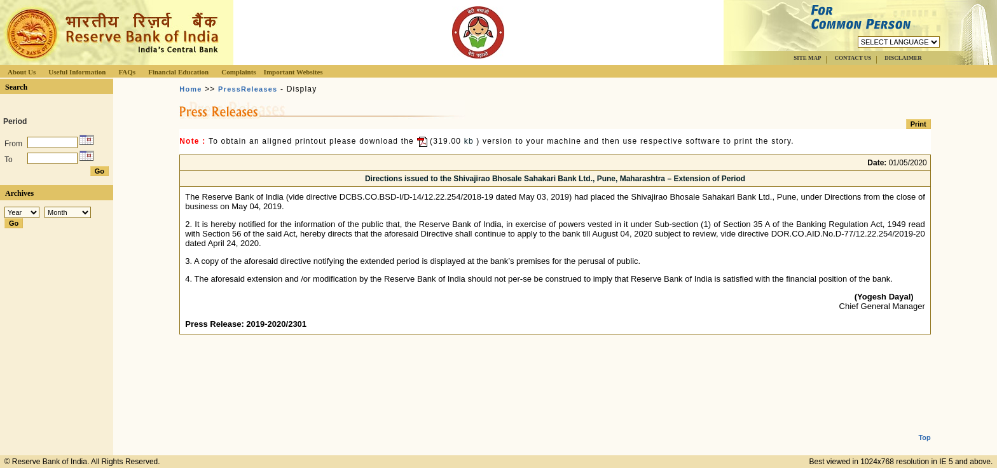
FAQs (126, 72)
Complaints (238, 72)
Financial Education (178, 72)
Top (924, 427)
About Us (22, 72)
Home (190, 89)
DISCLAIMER (903, 58)
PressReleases (247, 89)
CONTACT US (852, 58)
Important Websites (293, 72)
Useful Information (77, 72)
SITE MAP (807, 58)
